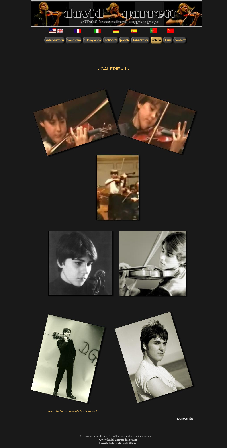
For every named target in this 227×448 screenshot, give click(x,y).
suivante (185, 418)
